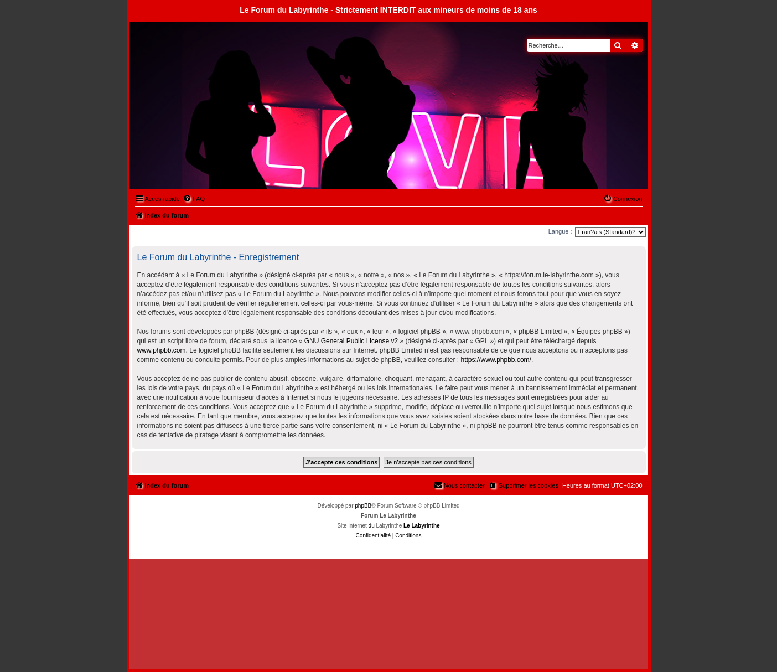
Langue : (560, 231)
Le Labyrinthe (421, 526)
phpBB (363, 506)
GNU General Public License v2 (351, 341)
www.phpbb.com (161, 350)
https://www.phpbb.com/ (495, 360)
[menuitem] (194, 198)
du (372, 526)
